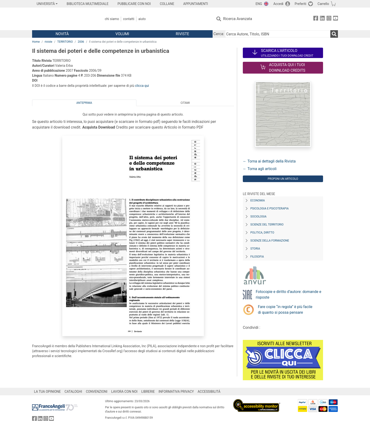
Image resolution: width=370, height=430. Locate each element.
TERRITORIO (65, 41)
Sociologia (258, 216)
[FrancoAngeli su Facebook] (315, 19)
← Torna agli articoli (260, 169)
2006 (81, 41)
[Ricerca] (334, 34)
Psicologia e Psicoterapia (269, 208)
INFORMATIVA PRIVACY (176, 391)
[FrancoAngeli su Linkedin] (322, 19)
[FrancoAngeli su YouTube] (335, 19)
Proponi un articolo (283, 178)
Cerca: (219, 34)
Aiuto (142, 19)
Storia (255, 248)
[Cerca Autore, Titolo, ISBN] (277, 34)
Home (36, 41)
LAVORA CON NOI (124, 391)
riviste (48, 41)
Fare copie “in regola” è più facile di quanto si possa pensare (285, 310)
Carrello (323, 4)
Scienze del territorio (267, 224)
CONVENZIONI (96, 391)
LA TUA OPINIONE (47, 391)
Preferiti (300, 4)
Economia (257, 200)
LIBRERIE (148, 391)
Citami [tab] (185, 102)
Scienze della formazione (269, 240)
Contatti (128, 19)
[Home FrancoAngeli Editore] (63, 19)
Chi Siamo (112, 19)
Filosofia (257, 256)
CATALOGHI (73, 391)
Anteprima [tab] (84, 102)
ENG (259, 4)
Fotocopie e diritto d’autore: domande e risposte (288, 294)
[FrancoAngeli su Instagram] (329, 19)
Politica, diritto (262, 232)
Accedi (278, 4)
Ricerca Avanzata (237, 19)
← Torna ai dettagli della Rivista (269, 161)
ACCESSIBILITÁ (209, 391)
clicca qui (142, 86)
